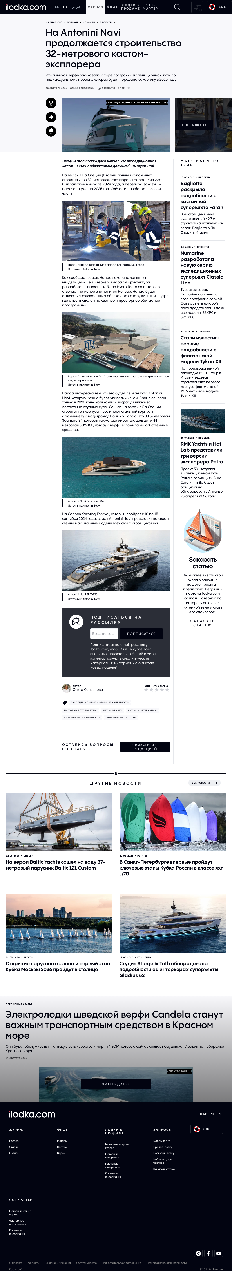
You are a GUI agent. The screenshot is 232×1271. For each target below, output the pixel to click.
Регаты (142, 855)
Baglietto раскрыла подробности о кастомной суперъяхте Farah (202, 195)
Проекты (106, 22)
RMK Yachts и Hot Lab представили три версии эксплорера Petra (202, 453)
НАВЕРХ (211, 1114)
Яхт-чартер (150, 7)
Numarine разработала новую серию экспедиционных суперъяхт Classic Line (202, 268)
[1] (146, 689)
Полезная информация (113, 1175)
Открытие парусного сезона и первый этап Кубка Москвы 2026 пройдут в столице (58, 966)
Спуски (29, 855)
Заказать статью (164, 1169)
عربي (76, 7)
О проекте (15, 1262)
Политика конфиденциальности (167, 1262)
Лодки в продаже (130, 7)
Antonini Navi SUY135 (121, 717)
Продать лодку (162, 1147)
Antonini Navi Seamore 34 (82, 717)
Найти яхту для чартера (162, 1161)
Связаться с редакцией (145, 747)
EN (57, 7)
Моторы (62, 1140)
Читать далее (116, 1084)
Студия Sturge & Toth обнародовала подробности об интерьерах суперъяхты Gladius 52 (169, 969)
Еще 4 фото (194, 125)
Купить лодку (161, 1140)
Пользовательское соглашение (121, 1262)
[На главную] (26, 7)
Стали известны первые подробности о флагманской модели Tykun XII (201, 350)
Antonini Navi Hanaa (142, 710)
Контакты (34, 1262)
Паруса (62, 1147)
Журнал (96, 7)
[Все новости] (204, 783)
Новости (89, 22)
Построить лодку (163, 1153)
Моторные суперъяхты (112, 1155)
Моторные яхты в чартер (20, 1212)
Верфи (61, 1153)
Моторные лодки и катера (117, 1146)
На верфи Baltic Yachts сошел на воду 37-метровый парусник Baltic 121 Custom (55, 865)
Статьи (13, 1147)
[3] (156, 689)
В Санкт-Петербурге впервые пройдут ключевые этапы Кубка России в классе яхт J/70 (171, 868)
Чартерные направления (17, 1222)
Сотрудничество (86, 1262)
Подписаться (141, 633)
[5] (167, 689)
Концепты (144, 957)
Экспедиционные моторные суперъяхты (137, 102)
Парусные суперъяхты (112, 1165)
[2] (151, 689)
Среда (13, 1153)
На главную (54, 22)
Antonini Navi (112, 710)
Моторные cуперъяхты (80, 710)
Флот (112, 7)
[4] (162, 689)
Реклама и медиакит (58, 1262)
